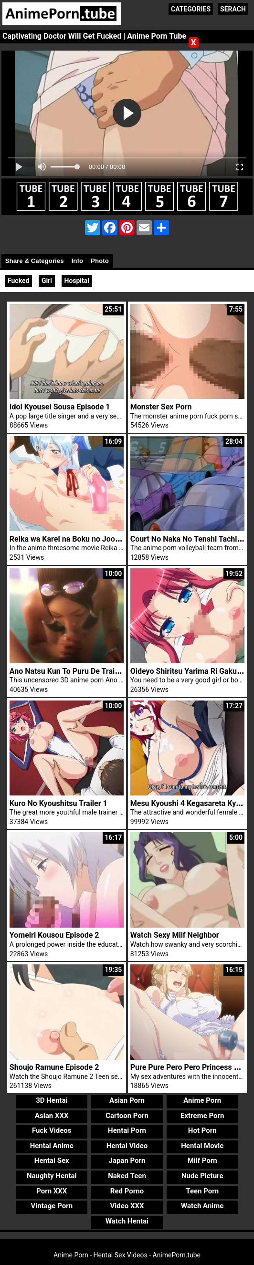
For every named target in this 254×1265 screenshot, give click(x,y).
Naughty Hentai (52, 1175)
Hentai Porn (127, 1130)
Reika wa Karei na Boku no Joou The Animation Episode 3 (108, 539)
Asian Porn (127, 1100)
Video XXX (127, 1206)
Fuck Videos (52, 1130)
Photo (100, 260)
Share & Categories (34, 260)
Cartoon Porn (127, 1115)
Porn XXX (51, 1191)
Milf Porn (202, 1160)
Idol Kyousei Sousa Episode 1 (60, 406)
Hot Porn (202, 1130)
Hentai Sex (51, 1160)
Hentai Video (127, 1145)
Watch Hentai (127, 1221)
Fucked (18, 280)
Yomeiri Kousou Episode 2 (54, 935)
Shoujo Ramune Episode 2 (54, 1067)
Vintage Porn (52, 1206)
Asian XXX (51, 1115)
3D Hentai (51, 1100)
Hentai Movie (202, 1145)
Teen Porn (202, 1191)
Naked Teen (127, 1175)
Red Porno (127, 1191)
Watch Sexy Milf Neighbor (174, 935)
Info (77, 260)
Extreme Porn (202, 1115)
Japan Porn (127, 1160)
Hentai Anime (52, 1145)
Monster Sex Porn (161, 406)
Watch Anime (202, 1206)
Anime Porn (202, 1100)
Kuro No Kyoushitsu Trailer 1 (58, 803)
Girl (47, 280)
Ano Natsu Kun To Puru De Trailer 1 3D (75, 671)
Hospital (77, 280)
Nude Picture (202, 1175)
